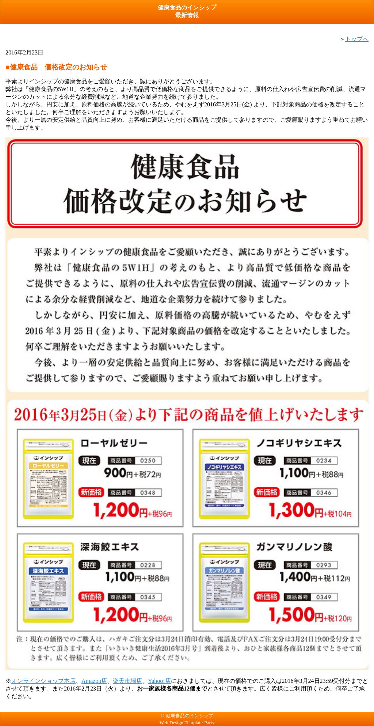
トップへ (357, 39)
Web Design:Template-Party (187, 722)
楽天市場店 (127, 681)
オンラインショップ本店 (43, 681)
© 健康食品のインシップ (187, 715)
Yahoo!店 (159, 681)
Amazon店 (94, 681)
